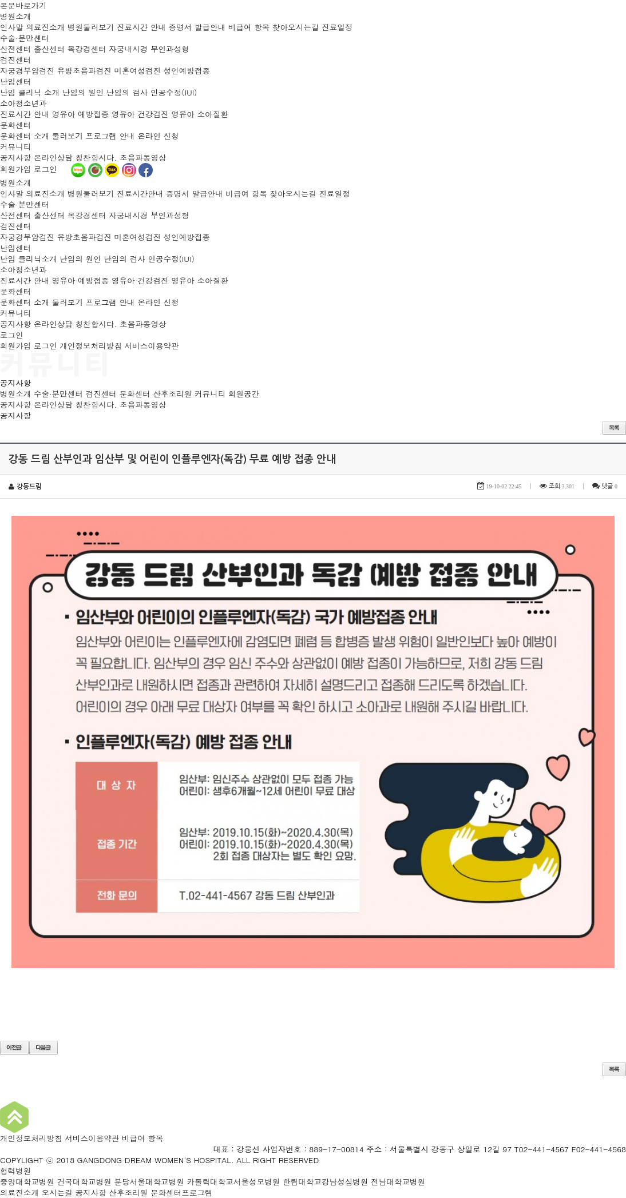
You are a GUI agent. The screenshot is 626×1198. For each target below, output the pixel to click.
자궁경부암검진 (27, 70)
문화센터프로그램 (181, 1192)
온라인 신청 (158, 135)
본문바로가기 (23, 5)
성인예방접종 (187, 70)
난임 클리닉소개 (28, 258)
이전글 (14, 1047)
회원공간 (243, 393)
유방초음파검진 (84, 70)
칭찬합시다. (96, 157)
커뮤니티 (15, 146)
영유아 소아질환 (199, 114)
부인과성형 (169, 48)
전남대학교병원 (398, 1181)
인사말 (11, 27)
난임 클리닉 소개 (30, 92)
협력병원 (15, 1170)
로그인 (45, 169)
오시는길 (57, 1192)
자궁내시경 (128, 48)
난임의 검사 (127, 92)
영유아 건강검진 (140, 114)
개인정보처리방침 (91, 345)
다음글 (43, 1047)
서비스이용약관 (152, 345)
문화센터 (15, 125)
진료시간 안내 (141, 27)
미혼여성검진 (137, 70)
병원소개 (15, 16)
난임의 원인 (83, 92)
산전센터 (15, 48)
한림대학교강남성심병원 (326, 1181)
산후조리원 (172, 393)
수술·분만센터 (24, 38)
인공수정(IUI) (173, 92)
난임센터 (15, 81)
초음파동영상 (143, 157)
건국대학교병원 (84, 1181)
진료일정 (337, 27)
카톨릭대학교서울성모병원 (233, 1181)
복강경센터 (87, 48)
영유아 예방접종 (80, 114)
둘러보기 (67, 135)
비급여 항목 (249, 27)
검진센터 (15, 59)
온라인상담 (53, 157)
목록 (614, 428)
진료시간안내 (140, 193)
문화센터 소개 (24, 135)
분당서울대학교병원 (149, 1181)
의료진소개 (45, 27)
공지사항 (15, 157)
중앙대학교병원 (27, 1181)
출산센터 (49, 48)
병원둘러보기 (91, 27)
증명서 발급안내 (197, 27)
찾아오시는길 (295, 27)
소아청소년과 (23, 103)
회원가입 (15, 169)
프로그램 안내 (110, 135)
